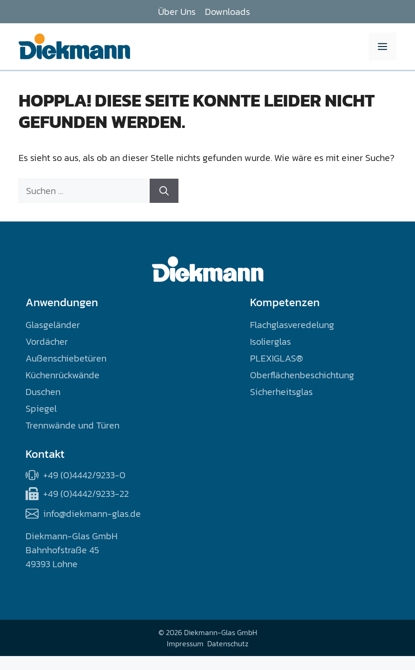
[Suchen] (164, 191)
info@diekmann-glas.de (92, 514)
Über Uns (177, 12)
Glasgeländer (53, 325)
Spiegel (41, 408)
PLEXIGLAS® (276, 358)
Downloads (227, 12)
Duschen (43, 392)
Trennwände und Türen (72, 425)
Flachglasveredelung (292, 325)
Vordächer (47, 341)
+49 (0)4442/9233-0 (84, 475)
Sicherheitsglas (281, 392)
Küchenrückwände (62, 375)
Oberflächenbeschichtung (302, 375)
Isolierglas (270, 341)
